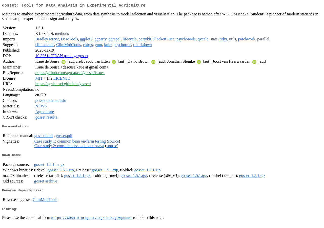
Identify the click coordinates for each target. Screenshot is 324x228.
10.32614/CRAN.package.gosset (61, 57)
